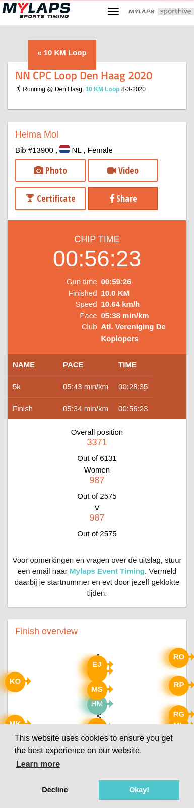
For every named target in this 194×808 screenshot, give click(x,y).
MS (97, 689)
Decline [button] (55, 790)
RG (179, 714)
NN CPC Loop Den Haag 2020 (83, 75)
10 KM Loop (65, 52)
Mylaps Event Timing (107, 571)
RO (179, 656)
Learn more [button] (38, 764)
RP (179, 684)
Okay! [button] (139, 790)
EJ (96, 664)
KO (15, 681)
